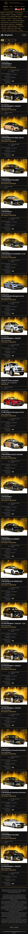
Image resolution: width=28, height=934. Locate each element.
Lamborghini (5, 22)
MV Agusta (4, 24)
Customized (11, 16)
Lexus (20, 22)
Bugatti (3, 16)
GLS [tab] (9, 40)
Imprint (16, 927)
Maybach (19, 24)
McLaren (4, 26)
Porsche (10, 28)
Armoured (9, 13)
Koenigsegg (20, 20)
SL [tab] (15, 40)
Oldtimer (4, 28)
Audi (2, 14)
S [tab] (12, 40)
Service (11, 6)
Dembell (18, 16)
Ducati (3, 18)
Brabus (19, 14)
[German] (19, 9)
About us (16, 6)
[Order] (24, 35)
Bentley (13, 14)
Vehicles (5, 6)
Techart (3, 30)
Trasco (14, 30)
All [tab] (2, 40)
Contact (23, 6)
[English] (16, 9)
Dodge (24, 16)
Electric (8, 18)
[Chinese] (21, 9)
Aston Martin (18, 13)
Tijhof (9, 30)
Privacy (11, 927)
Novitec (21, 26)
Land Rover (13, 22)
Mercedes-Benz (12, 26)
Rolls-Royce (17, 28)
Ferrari (14, 18)
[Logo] (14, 3)
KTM (14, 20)
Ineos (9, 20)
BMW (7, 14)
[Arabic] (24, 9)
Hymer (3, 20)
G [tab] (5, 40)
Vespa (20, 30)
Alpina (3, 13)
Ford (20, 18)
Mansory (12, 24)
